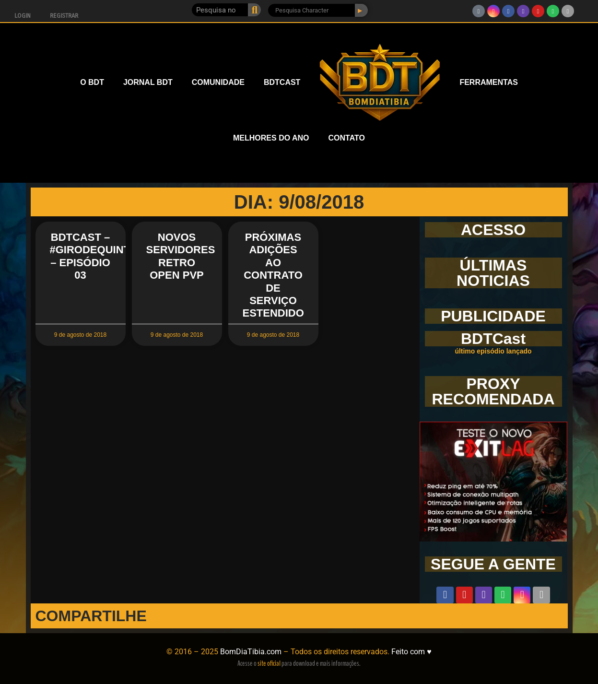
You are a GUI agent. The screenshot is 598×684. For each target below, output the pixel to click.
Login (22, 16)
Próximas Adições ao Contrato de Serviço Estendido (273, 275)
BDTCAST (282, 82)
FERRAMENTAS (488, 82)
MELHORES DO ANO (271, 138)
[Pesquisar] (254, 9)
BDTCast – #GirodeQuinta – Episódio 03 (93, 256)
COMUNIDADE (218, 82)
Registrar (64, 16)
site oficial (269, 663)
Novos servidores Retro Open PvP (180, 256)
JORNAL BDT (148, 82)
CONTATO (346, 138)
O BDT (92, 82)
